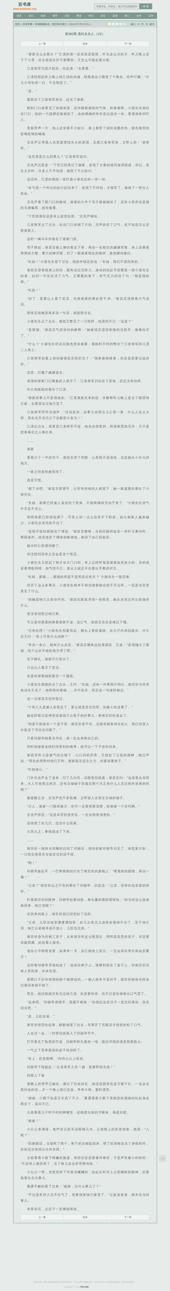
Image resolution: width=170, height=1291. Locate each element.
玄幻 (31, 15)
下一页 (128, 43)
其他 (115, 15)
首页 (19, 15)
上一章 (42, 43)
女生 (103, 15)
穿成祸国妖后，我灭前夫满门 (51, 24)
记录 (150, 15)
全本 (139, 15)
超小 (133, 24)
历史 (67, 15)
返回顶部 (162, 1158)
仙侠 (43, 15)
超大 (151, 24)
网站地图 (84, 1287)
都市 (55, 15)
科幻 (91, 15)
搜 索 (145, 6)
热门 (127, 15)
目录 (85, 43)
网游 (79, 15)
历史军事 (27, 24)
